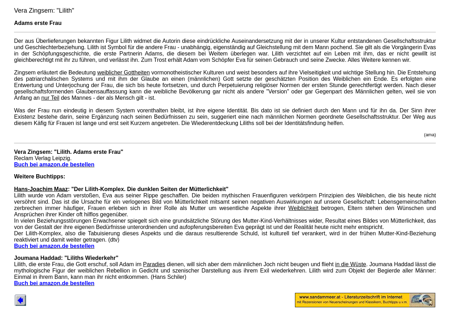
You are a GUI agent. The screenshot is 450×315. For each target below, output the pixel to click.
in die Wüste (350, 264)
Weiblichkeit (303, 208)
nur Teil (50, 98)
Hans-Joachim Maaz (41, 189)
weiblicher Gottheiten (123, 73)
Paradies (154, 264)
